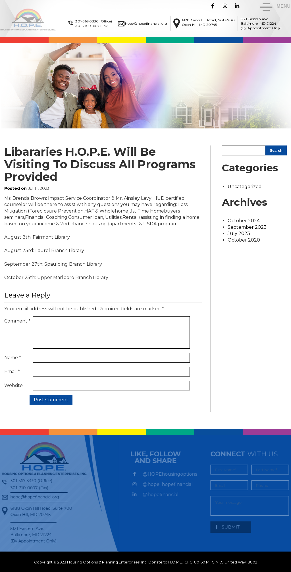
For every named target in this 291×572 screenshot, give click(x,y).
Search (276, 150)
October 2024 (244, 220)
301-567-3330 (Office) (95, 21)
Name (12, 356)
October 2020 (244, 240)
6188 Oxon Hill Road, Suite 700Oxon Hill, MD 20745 (209, 22)
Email (12, 370)
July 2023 (239, 233)
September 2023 (247, 227)
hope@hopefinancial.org (148, 23)
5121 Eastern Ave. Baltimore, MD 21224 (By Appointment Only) (262, 23)
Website (13, 385)
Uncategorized (245, 186)
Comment (17, 321)
